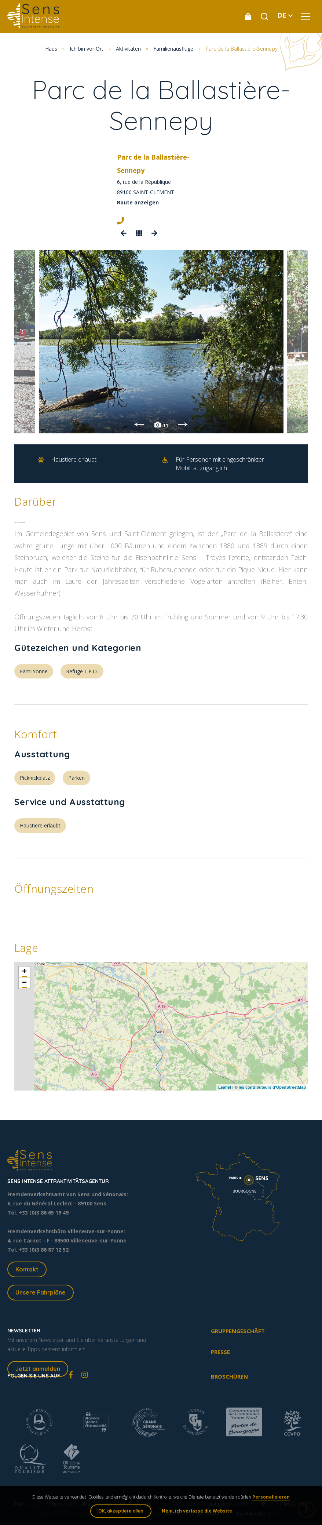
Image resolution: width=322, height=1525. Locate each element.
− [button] (24, 983)
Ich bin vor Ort (86, 48)
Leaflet (224, 1087)
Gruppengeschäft (238, 1331)
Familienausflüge (173, 48)
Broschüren (229, 1376)
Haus (51, 48)
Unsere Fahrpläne (40, 1292)
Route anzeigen (138, 202)
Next (183, 424)
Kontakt (27, 1269)
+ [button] (24, 972)
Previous (139, 424)
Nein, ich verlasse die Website (197, 1511)
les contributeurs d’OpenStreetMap (272, 1087)
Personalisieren (271, 1497)
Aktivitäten (128, 48)
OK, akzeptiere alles (120, 1511)
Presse (220, 1351)
